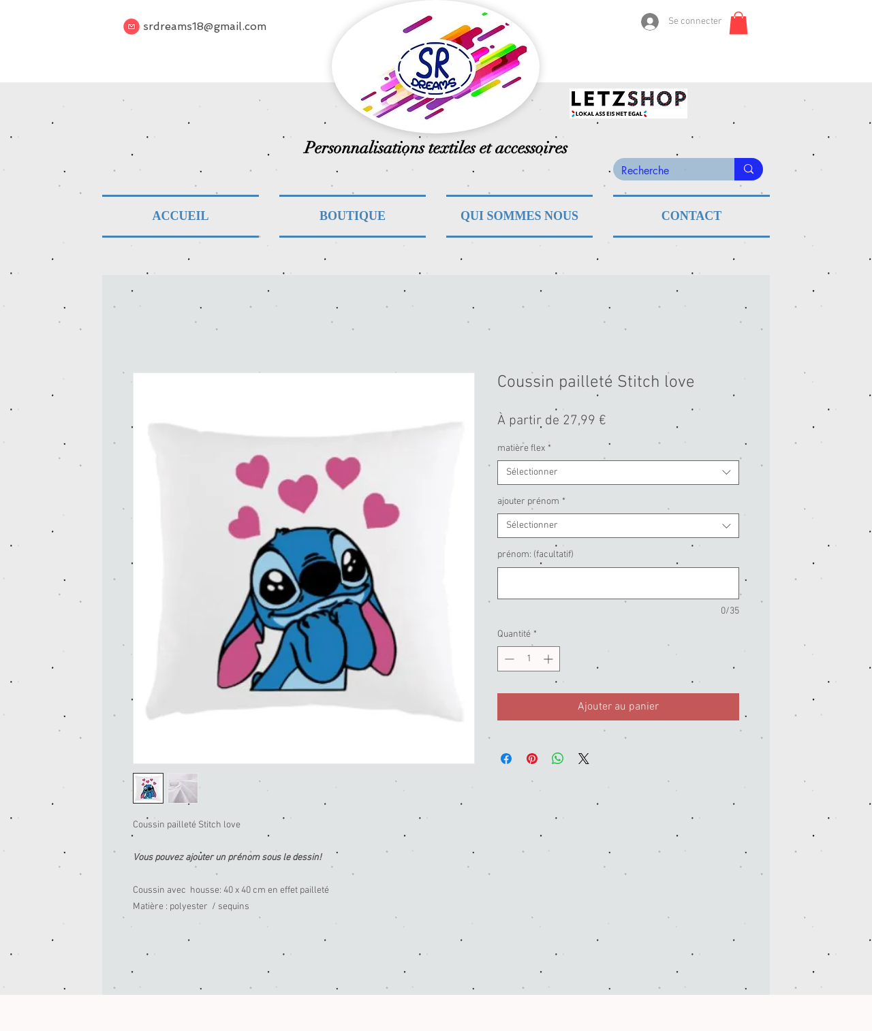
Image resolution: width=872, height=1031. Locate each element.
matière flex (524, 448)
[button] (738, 23)
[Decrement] (507, 659)
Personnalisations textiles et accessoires (436, 148)
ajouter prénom (531, 501)
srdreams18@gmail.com (204, 26)
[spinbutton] (528, 659)
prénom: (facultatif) (535, 554)
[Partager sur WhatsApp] (558, 758)
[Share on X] (584, 758)
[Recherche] (663, 171)
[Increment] (549, 659)
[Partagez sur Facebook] (506, 758)
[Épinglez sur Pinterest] (532, 758)
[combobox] (618, 472)
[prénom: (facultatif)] (618, 583)
